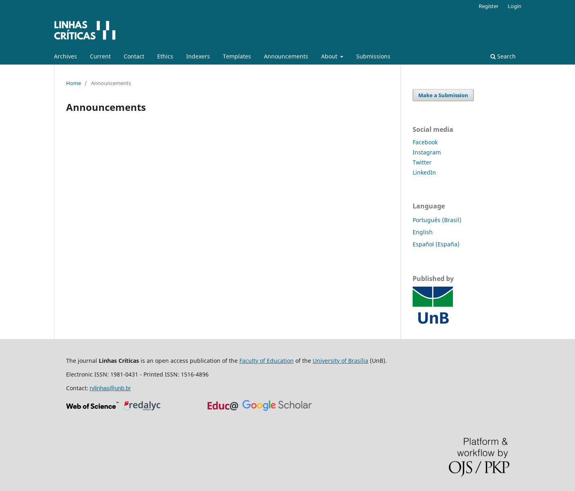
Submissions (373, 56)
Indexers (198, 56)
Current (100, 56)
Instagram (427, 152)
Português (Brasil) (437, 220)
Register (488, 6)
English (423, 232)
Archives (65, 56)
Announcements (286, 56)
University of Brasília (340, 360)
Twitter (422, 162)
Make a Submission (443, 95)
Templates (237, 56)
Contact (134, 56)
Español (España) (436, 244)
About (330, 56)
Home (73, 83)
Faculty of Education (266, 360)
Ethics (165, 56)
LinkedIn (424, 172)
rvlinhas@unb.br (110, 388)
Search (503, 56)
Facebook (425, 142)
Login (514, 6)
